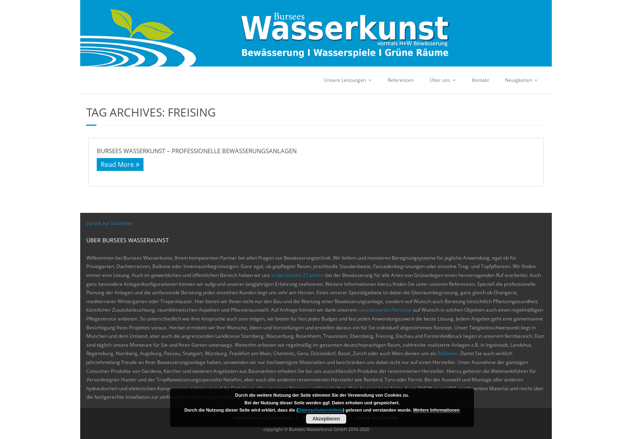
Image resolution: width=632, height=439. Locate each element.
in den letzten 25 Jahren (297, 275)
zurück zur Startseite (109, 223)
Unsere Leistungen (345, 80)
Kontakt (480, 80)
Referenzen (401, 80)
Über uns (440, 80)
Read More (117, 164)
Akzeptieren (326, 419)
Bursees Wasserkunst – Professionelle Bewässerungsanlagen (197, 151)
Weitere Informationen (436, 410)
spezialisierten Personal (385, 309)
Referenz (448, 353)
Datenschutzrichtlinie (320, 410)
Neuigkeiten (518, 80)
